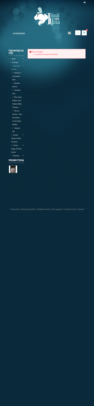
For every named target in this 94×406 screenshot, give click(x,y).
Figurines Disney (15, 275)
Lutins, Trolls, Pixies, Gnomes (16, 138)
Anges (15, 163)
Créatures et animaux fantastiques (16, 184)
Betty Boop (17, 270)
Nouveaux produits (28, 399)
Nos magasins (57, 399)
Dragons (16, 156)
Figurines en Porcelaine (16, 282)
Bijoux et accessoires (15, 172)
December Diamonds (15, 293)
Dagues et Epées (15, 307)
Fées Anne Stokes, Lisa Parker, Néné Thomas (17, 102)
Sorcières (16, 167)
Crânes (15, 159)
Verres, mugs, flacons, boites (16, 149)
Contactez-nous (70, 399)
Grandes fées (16, 92)
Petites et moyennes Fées (16, 76)
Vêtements (17, 229)
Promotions (16, 321)
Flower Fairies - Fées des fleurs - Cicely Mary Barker (17, 118)
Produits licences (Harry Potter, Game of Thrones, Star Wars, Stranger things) (16, 253)
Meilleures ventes (43, 399)
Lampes (16, 177)
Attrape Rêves (15, 234)
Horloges (16, 288)
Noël (13, 59)
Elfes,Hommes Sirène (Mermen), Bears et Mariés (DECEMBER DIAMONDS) (16, 204)
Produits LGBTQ (15, 313)
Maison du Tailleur (16, 338)
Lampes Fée (16, 130)
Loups (15, 267)
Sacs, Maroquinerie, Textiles (16, 221)
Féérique (15, 63)
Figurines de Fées (15, 68)
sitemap (81, 399)
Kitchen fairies (16, 85)
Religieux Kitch (15, 300)
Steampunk (17, 239)
